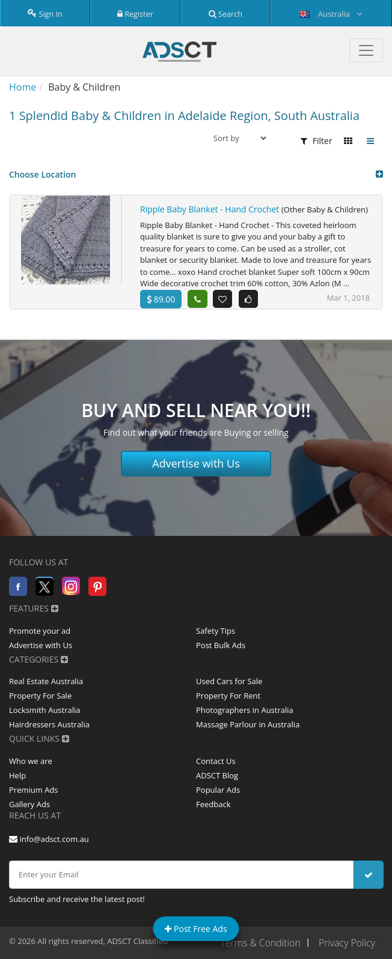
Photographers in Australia (244, 710)
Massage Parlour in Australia (247, 725)
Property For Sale (40, 696)
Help (17, 775)
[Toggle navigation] (366, 50)
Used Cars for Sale (229, 681)
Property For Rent (228, 696)
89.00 (161, 299)
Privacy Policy (346, 942)
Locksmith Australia (45, 710)
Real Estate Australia (46, 681)
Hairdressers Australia (49, 725)
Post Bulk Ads (220, 645)
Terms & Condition (259, 942)
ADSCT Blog (217, 775)
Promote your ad (39, 630)
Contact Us (216, 761)
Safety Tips (215, 630)
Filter (316, 140)
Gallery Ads (29, 804)
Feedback (213, 804)
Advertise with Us (196, 463)
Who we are (30, 761)
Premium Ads (33, 789)
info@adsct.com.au (49, 839)
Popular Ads (218, 789)
